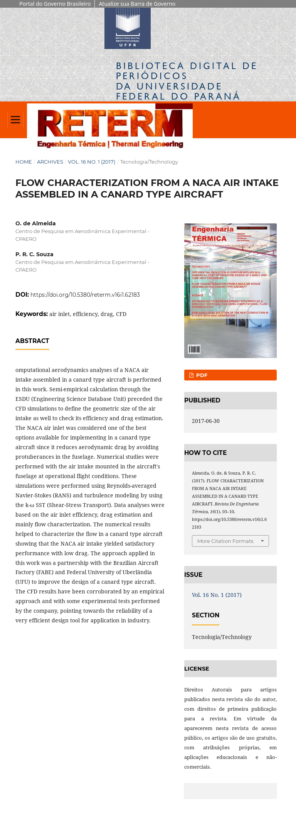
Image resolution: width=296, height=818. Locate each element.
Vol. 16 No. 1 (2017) (91, 162)
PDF (201, 375)
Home (23, 162)
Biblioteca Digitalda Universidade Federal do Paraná (187, 81)
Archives (50, 162)
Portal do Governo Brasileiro (55, 3)
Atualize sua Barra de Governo (137, 3)
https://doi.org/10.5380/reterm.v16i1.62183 (85, 294)
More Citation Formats (225, 541)
